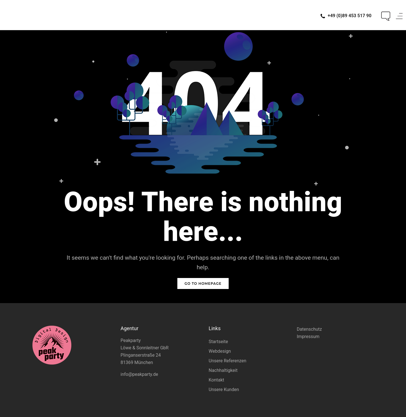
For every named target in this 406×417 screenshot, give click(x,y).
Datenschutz (309, 329)
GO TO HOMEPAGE (203, 283)
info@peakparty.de (139, 374)
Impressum (308, 336)
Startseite (218, 341)
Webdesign (220, 351)
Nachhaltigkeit (223, 370)
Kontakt (216, 380)
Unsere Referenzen (227, 360)
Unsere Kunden (224, 389)
